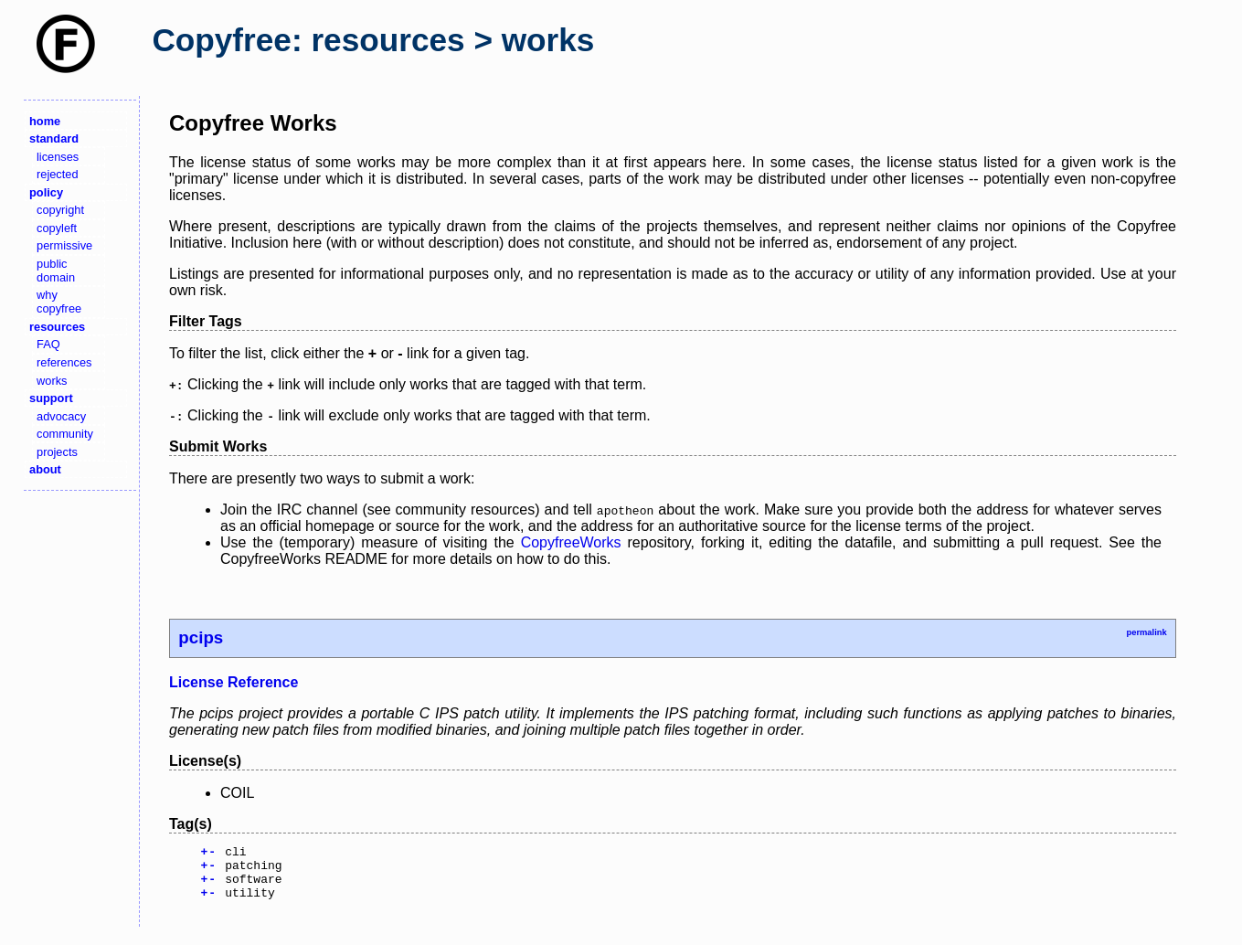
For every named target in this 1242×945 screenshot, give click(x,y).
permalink (1146, 632)
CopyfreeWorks (571, 542)
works (52, 381)
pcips (200, 637)
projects (57, 452)
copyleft (57, 228)
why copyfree (59, 301)
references (64, 362)
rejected (58, 174)
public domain (56, 270)
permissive (64, 245)
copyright (60, 210)
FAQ (48, 344)
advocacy (61, 416)
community (65, 434)
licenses (58, 157)
